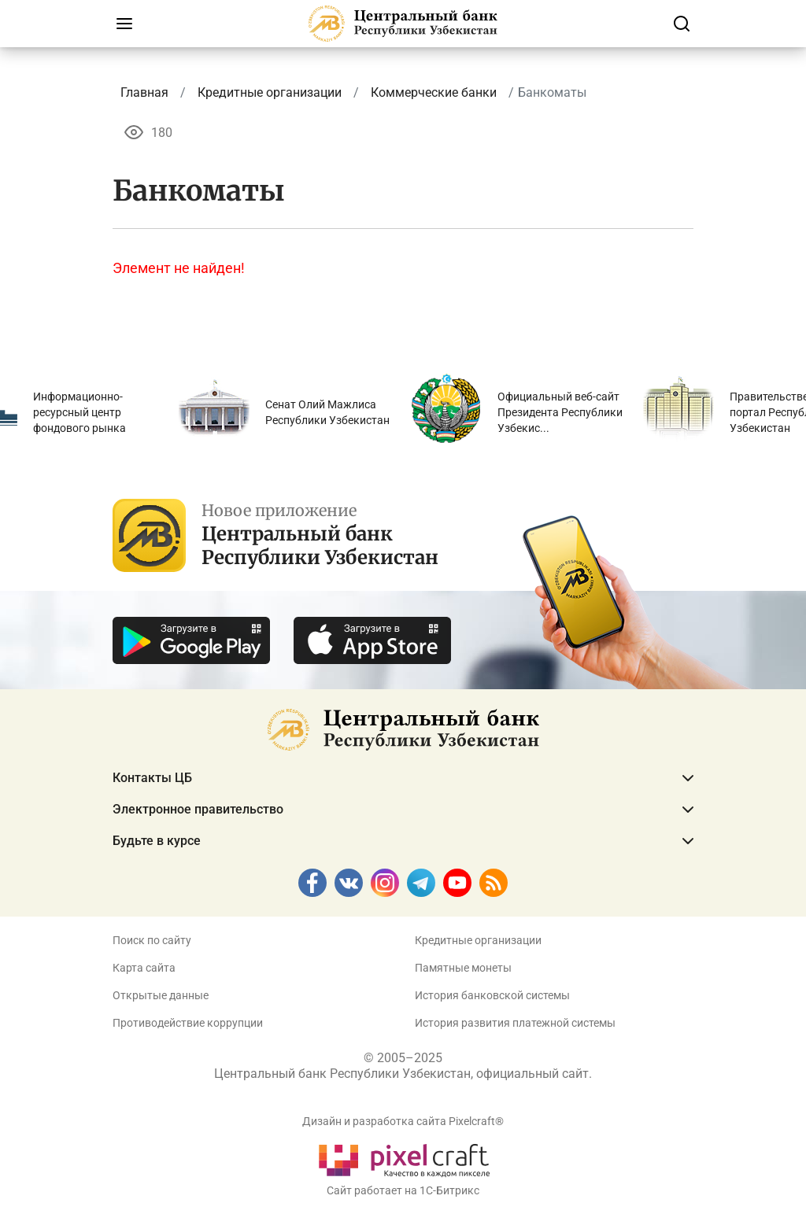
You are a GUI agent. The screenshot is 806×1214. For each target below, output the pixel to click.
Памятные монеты (463, 967)
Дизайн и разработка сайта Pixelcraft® (403, 1121)
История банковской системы (492, 995)
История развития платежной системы (515, 1023)
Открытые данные (161, 995)
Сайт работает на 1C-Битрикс (403, 1190)
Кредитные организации (478, 940)
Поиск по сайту (152, 940)
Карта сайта (144, 967)
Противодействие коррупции (188, 1023)
